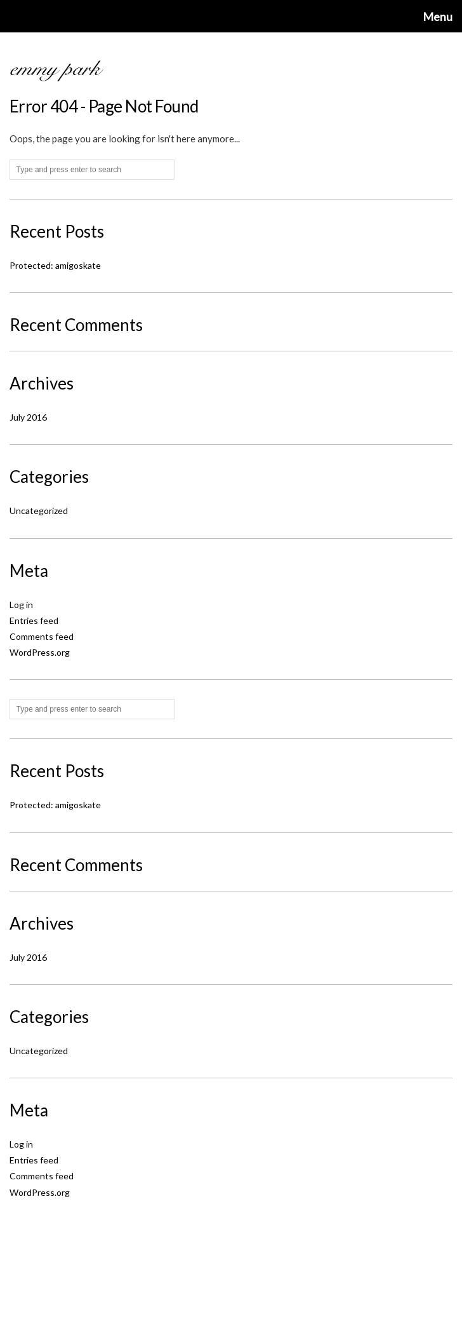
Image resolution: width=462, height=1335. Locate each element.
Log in (21, 604)
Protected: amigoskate (55, 265)
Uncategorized (39, 510)
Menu (437, 17)
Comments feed (42, 636)
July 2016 (28, 417)
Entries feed (34, 620)
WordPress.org (40, 652)
